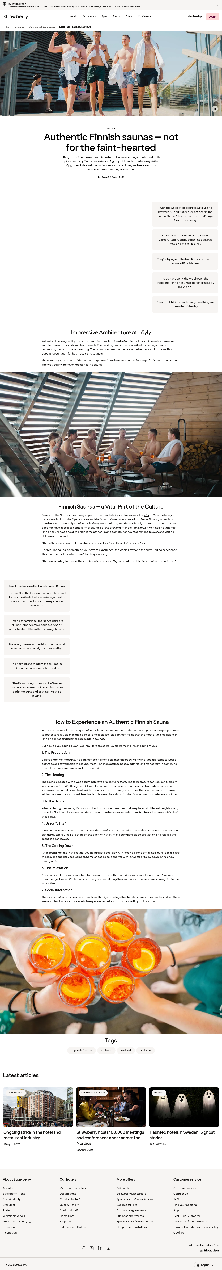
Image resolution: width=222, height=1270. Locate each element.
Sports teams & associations (135, 1199)
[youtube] (108, 1248)
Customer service (184, 1188)
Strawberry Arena (14, 1194)
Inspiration (20, 27)
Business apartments (130, 1216)
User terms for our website (190, 1221)
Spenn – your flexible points (135, 1221)
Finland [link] (126, 1050)
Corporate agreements (131, 1210)
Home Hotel (67, 1216)
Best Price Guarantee (187, 1216)
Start (8, 27)
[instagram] (92, 1248)
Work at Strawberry (17, 1221)
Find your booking (185, 1205)
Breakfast (9, 1205)
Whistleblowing (15, 1216)
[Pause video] (214, 108)
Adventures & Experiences (42, 27)
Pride (6, 1210)
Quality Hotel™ (69, 1205)
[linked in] (100, 1248)
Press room (10, 1227)
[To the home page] (15, 17)
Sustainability (11, 1199)
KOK (146, 515)
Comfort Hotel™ (70, 1199)
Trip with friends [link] (81, 1050)
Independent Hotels (73, 1227)
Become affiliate (127, 1205)
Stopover (66, 1221)
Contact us (180, 1194)
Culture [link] (106, 1050)
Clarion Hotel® (69, 1210)
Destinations (68, 1194)
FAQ (176, 1199)
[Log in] (212, 16)
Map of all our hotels (73, 1188)
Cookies (178, 1233)
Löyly (141, 341)
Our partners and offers (132, 1227)
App (176, 1210)
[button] (217, 5)
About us (9, 1188)
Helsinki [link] (145, 1050)
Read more (135, 6)
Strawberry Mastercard (131, 1194)
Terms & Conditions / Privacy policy (195, 1227)
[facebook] (83, 1248)
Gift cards (123, 1188)
